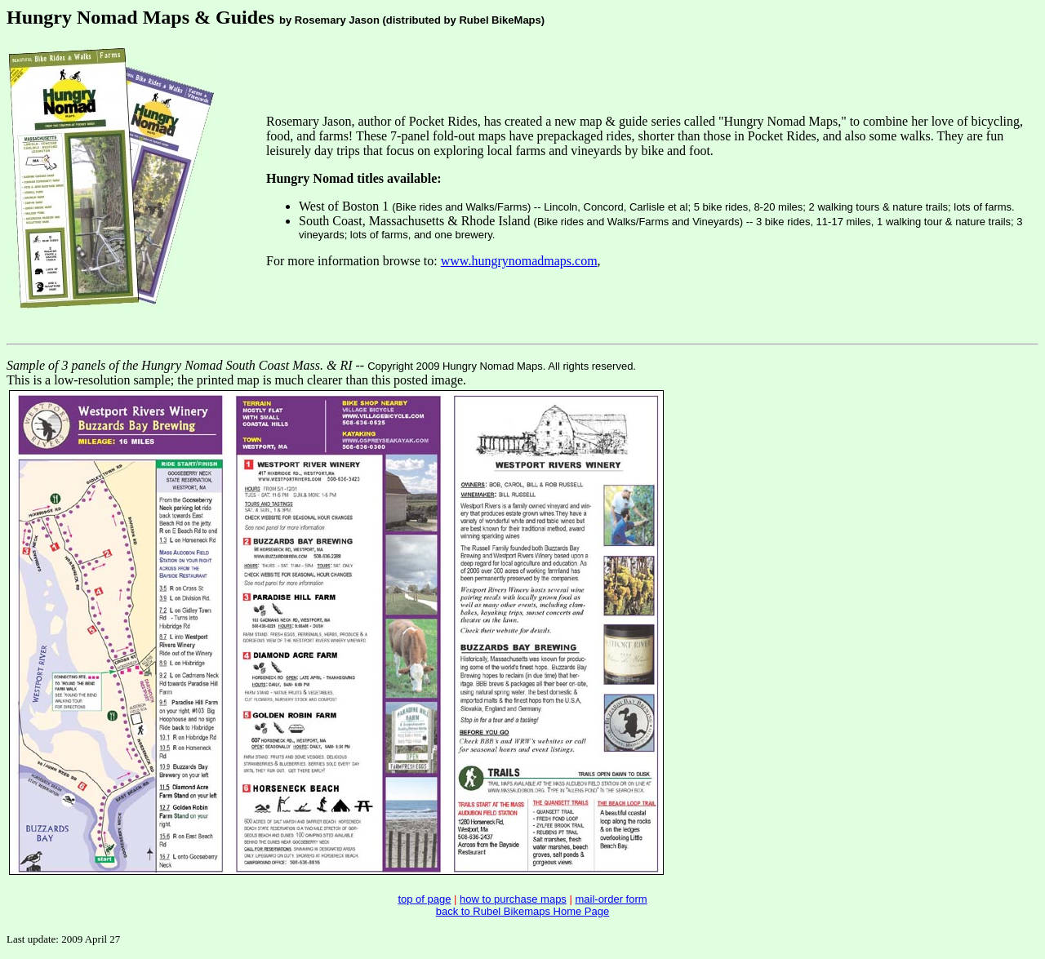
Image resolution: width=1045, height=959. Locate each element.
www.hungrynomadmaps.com (519, 261)
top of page (424, 899)
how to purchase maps (513, 899)
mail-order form (611, 899)
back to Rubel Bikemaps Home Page (522, 911)
